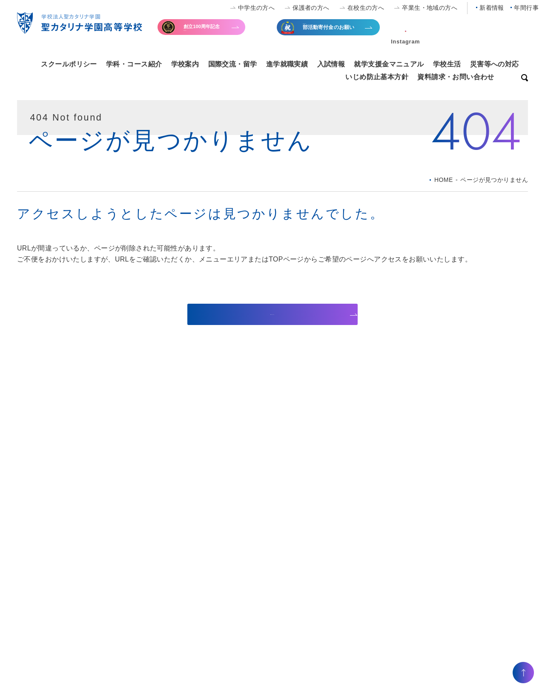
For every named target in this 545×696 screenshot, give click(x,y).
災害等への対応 (494, 64)
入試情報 (331, 64)
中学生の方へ (256, 7)
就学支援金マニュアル (389, 64)
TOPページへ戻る (267, 314)
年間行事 (526, 7)
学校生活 (447, 64)
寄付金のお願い (220, 31)
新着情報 (491, 7)
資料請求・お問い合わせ (455, 77)
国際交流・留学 (232, 64)
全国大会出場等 (339, 32)
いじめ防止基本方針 (376, 77)
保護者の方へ (311, 7)
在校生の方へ (365, 7)
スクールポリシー (69, 64)
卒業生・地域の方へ (429, 7)
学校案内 (185, 64)
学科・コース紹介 (134, 64)
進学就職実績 (287, 64)
